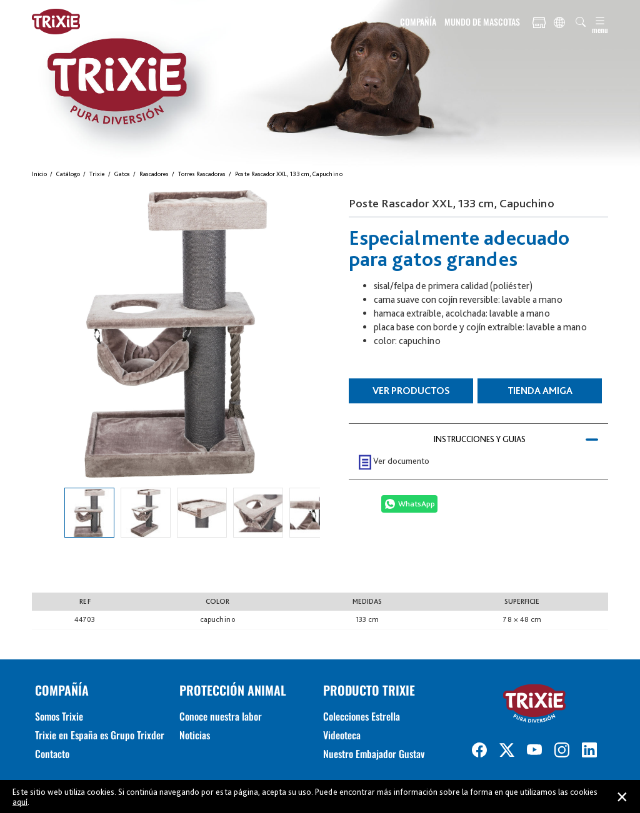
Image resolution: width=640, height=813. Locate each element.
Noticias (194, 734)
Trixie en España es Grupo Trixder (99, 734)
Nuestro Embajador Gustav (373, 753)
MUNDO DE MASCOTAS (482, 21)
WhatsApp (416, 503)
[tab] (478, 439)
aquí (20, 802)
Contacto (52, 753)
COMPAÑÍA (418, 21)
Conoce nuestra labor (220, 716)
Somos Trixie (59, 716)
